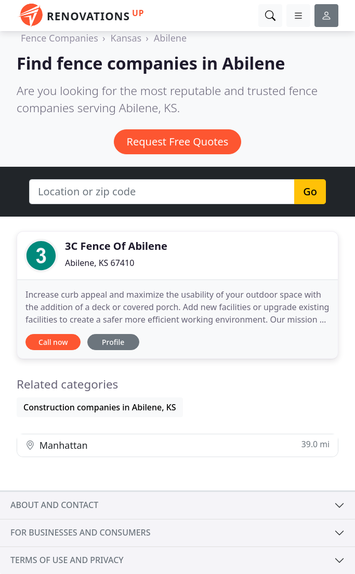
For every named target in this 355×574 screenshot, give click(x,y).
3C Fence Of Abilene (116, 246)
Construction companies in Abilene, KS (99, 407)
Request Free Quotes (178, 142)
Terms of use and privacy (67, 560)
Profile (113, 342)
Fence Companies (59, 38)
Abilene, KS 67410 (99, 263)
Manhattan (177, 444)
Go (310, 191)
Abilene (170, 38)
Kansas (126, 38)
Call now (53, 342)
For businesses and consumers (80, 532)
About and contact (54, 505)
